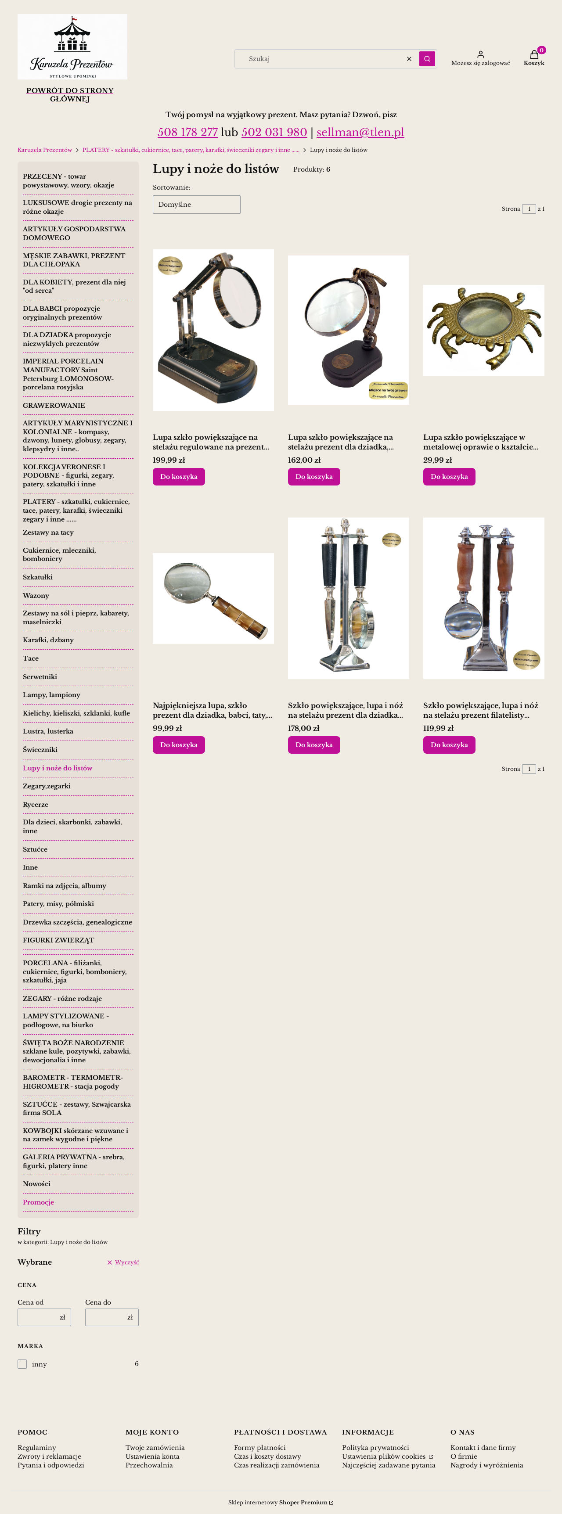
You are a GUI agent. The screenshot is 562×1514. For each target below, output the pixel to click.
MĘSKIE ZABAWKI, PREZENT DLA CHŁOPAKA (74, 260)
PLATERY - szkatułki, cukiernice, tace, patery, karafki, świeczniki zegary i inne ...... (191, 150)
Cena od (30, 1302)
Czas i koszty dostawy (267, 1456)
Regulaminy (37, 1448)
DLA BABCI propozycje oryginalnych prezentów (62, 313)
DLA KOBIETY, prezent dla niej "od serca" (74, 286)
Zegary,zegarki (47, 786)
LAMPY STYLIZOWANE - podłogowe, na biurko (66, 1020)
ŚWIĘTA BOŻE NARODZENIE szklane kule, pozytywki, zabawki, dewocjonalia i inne (77, 1051)
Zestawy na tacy (48, 532)
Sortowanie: (172, 187)
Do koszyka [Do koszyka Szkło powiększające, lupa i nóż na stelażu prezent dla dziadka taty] (314, 745)
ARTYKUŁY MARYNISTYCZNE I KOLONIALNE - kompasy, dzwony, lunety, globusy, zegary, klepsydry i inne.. (78, 436)
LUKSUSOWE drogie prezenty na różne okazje (77, 207)
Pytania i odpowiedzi (51, 1465)
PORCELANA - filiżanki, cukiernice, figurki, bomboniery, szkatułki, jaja (75, 971)
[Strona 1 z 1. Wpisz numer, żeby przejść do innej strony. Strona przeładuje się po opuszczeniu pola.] (529, 209)
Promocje (38, 1202)
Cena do (98, 1302)
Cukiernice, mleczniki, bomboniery (59, 555)
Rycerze (35, 805)
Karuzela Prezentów (45, 150)
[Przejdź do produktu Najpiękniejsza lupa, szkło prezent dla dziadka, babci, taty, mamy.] (213, 598)
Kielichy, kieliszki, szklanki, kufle (76, 713)
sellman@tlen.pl (360, 132)
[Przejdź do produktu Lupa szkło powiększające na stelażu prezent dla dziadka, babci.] (348, 330)
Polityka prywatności (375, 1448)
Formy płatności (260, 1448)
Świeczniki (40, 750)
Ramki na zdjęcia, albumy (64, 886)
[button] (427, 58)
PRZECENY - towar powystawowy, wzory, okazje (68, 181)
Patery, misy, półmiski (58, 904)
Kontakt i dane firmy (483, 1448)
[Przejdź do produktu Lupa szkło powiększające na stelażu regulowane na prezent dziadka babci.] (213, 330)
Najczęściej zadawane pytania (389, 1465)
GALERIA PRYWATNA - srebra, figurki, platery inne (74, 1161)
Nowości (36, 1184)
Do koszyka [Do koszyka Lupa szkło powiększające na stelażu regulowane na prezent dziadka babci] (179, 477)
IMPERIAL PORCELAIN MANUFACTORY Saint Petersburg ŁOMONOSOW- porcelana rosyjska (68, 374)
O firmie (463, 1456)
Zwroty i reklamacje (49, 1456)
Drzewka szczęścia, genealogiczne (77, 922)
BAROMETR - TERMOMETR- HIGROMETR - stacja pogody (73, 1082)
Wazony (36, 596)
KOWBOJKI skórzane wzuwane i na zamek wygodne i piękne (75, 1135)
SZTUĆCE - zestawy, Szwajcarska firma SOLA (77, 1108)
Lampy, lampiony (51, 695)
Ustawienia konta (153, 1456)
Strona (511, 208)
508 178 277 (188, 132)
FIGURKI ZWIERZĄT (58, 940)
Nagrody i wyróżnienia (486, 1465)
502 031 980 (274, 132)
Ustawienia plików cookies (384, 1456)
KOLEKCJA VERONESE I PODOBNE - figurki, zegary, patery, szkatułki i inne (68, 475)
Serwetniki (40, 677)
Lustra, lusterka (48, 731)
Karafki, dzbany (48, 640)
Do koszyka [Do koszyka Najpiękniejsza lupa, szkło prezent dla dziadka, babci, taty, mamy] (179, 745)
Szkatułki (38, 577)
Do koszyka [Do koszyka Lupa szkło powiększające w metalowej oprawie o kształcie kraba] (449, 477)
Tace (31, 658)
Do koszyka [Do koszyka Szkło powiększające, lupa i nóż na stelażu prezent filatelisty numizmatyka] (449, 745)
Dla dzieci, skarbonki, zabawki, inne (72, 826)
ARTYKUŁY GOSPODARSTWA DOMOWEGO (74, 233)
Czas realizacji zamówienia (277, 1465)
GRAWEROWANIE (54, 406)
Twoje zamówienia (155, 1448)
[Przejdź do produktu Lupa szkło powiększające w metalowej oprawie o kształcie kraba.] (483, 330)
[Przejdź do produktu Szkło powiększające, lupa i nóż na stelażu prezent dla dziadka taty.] (348, 598)
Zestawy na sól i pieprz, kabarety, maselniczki (76, 617)
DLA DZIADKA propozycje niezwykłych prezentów (67, 339)
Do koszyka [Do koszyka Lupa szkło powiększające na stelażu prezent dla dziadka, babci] (314, 477)
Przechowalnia (149, 1465)
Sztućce (35, 849)
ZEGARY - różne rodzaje (62, 999)
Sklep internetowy (278, 1502)
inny (39, 1364)
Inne (30, 867)
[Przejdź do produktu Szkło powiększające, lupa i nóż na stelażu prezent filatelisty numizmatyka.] (483, 598)
